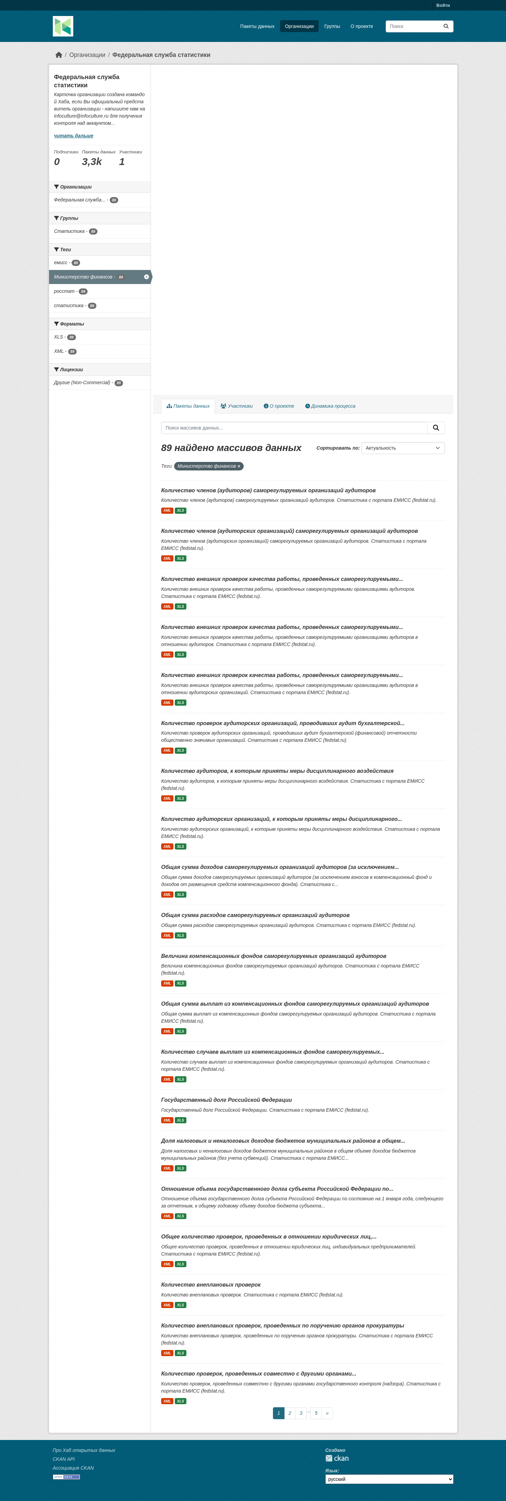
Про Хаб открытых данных (84, 1450)
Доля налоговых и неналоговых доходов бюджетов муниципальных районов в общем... (283, 1141)
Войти (443, 5)
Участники (236, 406)
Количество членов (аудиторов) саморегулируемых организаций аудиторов (268, 490)
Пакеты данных (257, 26)
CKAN (337, 1458)
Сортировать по (337, 448)
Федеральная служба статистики (161, 54)
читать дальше (73, 135)
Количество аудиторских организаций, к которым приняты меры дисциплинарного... (281, 819)
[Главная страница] (59, 54)
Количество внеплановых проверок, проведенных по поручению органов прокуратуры (282, 1326)
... (309, 1410)
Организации (299, 26)
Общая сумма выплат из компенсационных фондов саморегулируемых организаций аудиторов (295, 1004)
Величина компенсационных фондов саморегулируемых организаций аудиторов (273, 956)
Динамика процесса (330, 406)
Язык (331, 1470)
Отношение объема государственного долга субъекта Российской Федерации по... (277, 1189)
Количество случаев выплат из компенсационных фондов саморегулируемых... (272, 1052)
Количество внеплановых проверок (211, 1285)
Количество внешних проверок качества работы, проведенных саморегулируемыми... (282, 579)
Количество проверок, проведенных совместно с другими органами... (258, 1374)
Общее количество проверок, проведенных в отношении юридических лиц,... (269, 1237)
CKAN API (64, 1459)
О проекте (362, 26)
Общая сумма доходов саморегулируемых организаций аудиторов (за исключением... (280, 867)
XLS (180, 510)
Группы (332, 26)
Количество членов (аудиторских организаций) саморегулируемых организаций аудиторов (289, 531)
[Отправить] (446, 26)
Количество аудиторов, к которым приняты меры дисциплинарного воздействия (277, 771)
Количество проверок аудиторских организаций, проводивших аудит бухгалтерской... (283, 723)
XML (167, 510)
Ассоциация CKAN (73, 1468)
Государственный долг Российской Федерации (226, 1100)
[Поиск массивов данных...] (420, 26)
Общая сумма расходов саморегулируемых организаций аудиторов (255, 915)
